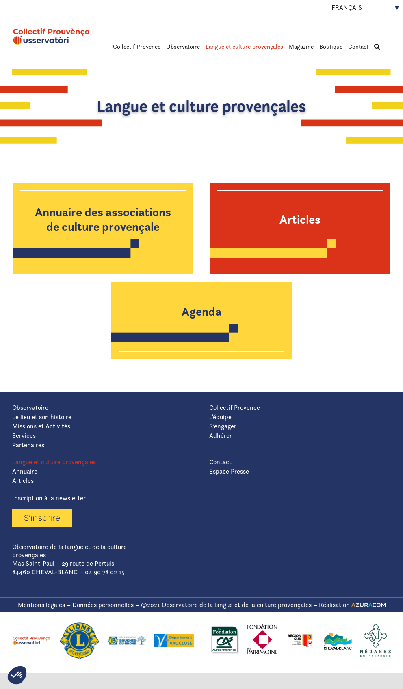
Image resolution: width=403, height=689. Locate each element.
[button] (377, 46)
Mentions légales (41, 605)
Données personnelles (103, 605)
